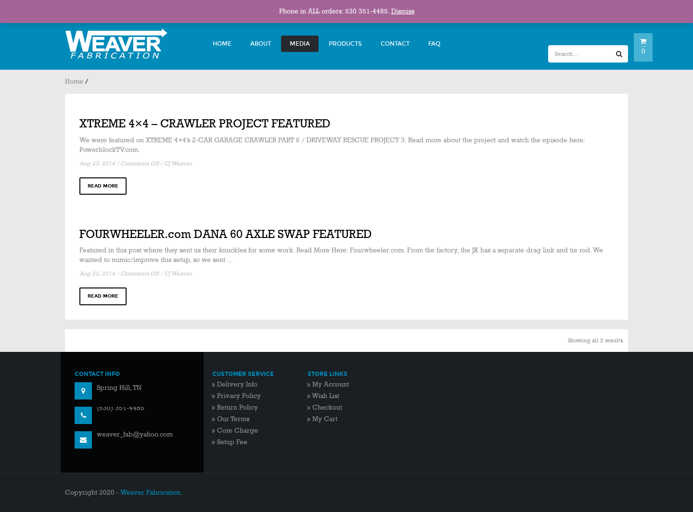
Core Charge (237, 430)
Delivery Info (237, 384)
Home (222, 43)
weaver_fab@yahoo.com (135, 434)
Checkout (327, 407)
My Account (330, 384)
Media (300, 43)
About (260, 43)
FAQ (434, 43)
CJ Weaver (178, 163)
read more (103, 186)
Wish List (325, 396)
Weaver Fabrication (150, 492)
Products (345, 43)
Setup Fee (232, 442)
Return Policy (237, 407)
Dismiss (402, 11)
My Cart (324, 419)
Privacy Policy (239, 396)
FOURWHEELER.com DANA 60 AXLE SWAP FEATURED (225, 234)
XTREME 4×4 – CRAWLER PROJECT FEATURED (205, 124)
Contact (395, 43)
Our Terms (233, 419)
